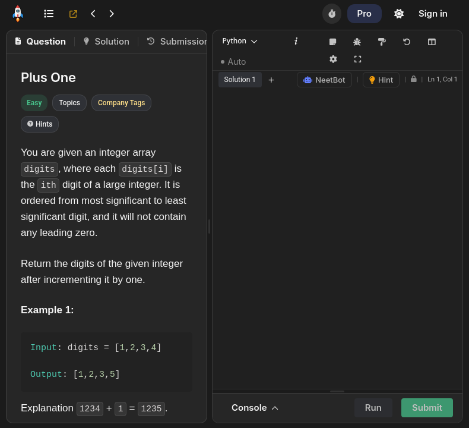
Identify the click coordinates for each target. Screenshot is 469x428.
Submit (427, 407)
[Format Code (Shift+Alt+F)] (382, 42)
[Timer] (331, 14)
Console (255, 408)
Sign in (433, 13)
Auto (233, 61)
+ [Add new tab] (271, 79)
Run (373, 407)
